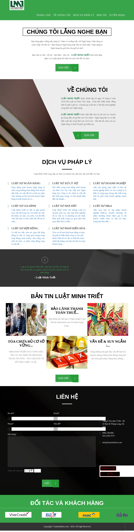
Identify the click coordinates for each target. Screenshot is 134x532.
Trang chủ (43, 15)
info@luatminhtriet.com (112, 443)
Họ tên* (11, 414)
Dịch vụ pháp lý (83, 15)
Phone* (11, 425)
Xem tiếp (63, 67)
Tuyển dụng (117, 15)
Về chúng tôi (62, 15)
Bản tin (102, 15)
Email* (56, 414)
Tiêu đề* (57, 425)
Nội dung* (12, 435)
